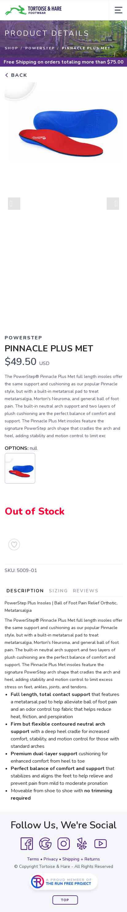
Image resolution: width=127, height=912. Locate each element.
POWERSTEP (40, 48)
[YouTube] (100, 844)
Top (65, 900)
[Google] (45, 844)
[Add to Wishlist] (14, 544)
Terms (33, 859)
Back (16, 75)
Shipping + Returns (81, 859)
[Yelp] (82, 844)
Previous (14, 206)
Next (113, 206)
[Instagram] (63, 844)
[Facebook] (27, 844)
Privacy (51, 859)
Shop (11, 48)
